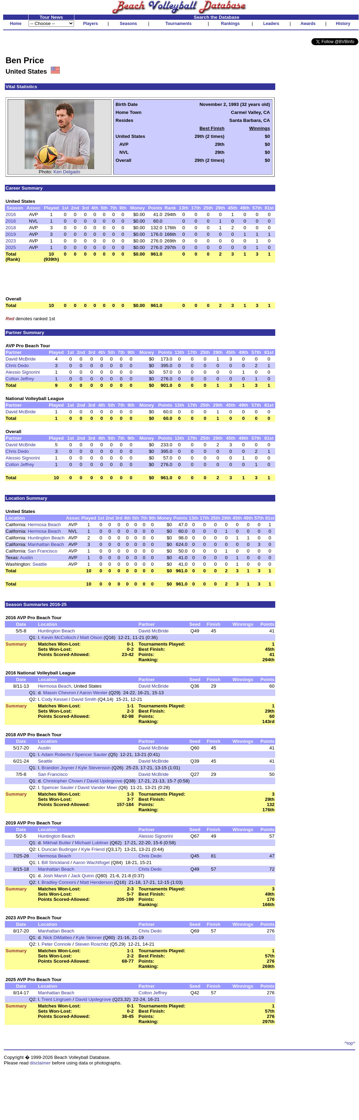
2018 (11, 227)
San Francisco (42, 551)
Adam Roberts (56, 754)
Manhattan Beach (46, 544)
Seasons (128, 23)
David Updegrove (104, 780)
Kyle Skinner (89, 937)
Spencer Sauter (91, 754)
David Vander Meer (97, 787)
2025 (11, 247)
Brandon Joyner (58, 767)
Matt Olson (91, 637)
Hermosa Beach (44, 524)
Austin (26, 557)
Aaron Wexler (94, 692)
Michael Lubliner (91, 842)
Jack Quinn (82, 875)
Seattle (39, 564)
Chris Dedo (17, 365)
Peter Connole (56, 944)
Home (15, 23)
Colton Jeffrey (20, 378)
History (343, 23)
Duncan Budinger (59, 849)
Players (90, 23)
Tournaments (178, 23)
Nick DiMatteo (57, 937)
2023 (11, 240)
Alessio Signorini (23, 372)
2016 (11, 214)
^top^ (349, 1043)
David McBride (21, 359)
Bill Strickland (56, 862)
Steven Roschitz (91, 944)
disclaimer (40, 1062)
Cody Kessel (55, 699)
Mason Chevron (59, 692)
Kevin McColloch (59, 637)
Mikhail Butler (57, 842)
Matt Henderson (96, 882)
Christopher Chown (63, 780)
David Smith (84, 699)
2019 (11, 234)
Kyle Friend (93, 849)
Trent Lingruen (56, 999)
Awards (308, 23)
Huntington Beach (46, 537)
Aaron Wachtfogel (91, 862)
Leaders (271, 23)
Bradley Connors (59, 882)
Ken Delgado (67, 171)
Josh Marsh (55, 875)
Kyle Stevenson (94, 767)
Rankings (230, 23)
